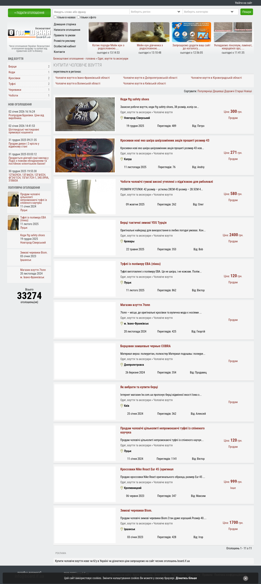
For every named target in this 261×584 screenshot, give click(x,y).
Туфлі (12, 84)
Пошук (246, 11)
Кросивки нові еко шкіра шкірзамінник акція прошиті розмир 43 (164, 140)
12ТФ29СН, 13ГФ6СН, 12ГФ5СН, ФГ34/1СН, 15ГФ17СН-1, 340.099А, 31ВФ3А (29, 177)
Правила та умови (64, 35)
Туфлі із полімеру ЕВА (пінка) (140, 264)
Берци (13, 66)
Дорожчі (229, 91)
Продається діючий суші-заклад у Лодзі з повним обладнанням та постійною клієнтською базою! (29, 160)
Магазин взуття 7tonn (135, 305)
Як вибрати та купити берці (139, 387)
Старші (239, 91)
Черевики (15, 90)
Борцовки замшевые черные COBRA (145, 346)
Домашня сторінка (65, 24)
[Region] (159, 11)
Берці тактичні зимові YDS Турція (143, 223)
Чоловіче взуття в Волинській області (77, 83)
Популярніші (205, 91)
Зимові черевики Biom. (136, 510)
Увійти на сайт (243, 2)
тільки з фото (88, 17)
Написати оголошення (67, 29)
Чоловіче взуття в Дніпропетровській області (150, 77)
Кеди (12, 72)
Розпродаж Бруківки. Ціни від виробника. (26, 117)
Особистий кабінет (65, 46)
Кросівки (14, 78)
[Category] (212, 11)
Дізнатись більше (186, 578)
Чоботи (13, 95)
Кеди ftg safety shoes (134, 99)
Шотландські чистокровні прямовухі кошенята (24, 131)
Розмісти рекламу (64, 40)
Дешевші (218, 91)
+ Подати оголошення (29, 12)
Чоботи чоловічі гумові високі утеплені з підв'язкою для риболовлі (166, 182)
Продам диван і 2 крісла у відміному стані (24, 145)
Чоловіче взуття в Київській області (144, 83)
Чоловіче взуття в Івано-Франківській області (82, 77)
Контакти (59, 51)
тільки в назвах (66, 17)
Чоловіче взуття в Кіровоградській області (216, 77)
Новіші (248, 91)
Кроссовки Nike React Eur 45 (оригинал (146, 469)
